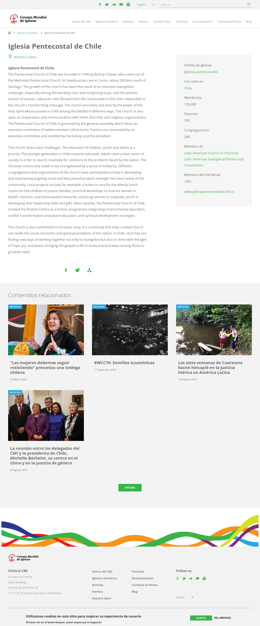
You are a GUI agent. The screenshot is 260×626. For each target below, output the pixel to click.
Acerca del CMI (81, 21)
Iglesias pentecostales (201, 72)
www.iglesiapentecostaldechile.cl (209, 191)
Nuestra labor (162, 21)
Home (9, 32)
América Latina (25, 57)
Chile (188, 88)
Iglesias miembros (106, 21)
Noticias (128, 21)
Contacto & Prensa (229, 21)
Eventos (143, 21)
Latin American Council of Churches (211, 153)
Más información (113, 622)
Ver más (130, 487)
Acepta (201, 618)
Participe (182, 21)
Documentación (203, 21)
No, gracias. (222, 617)
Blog (249, 21)
